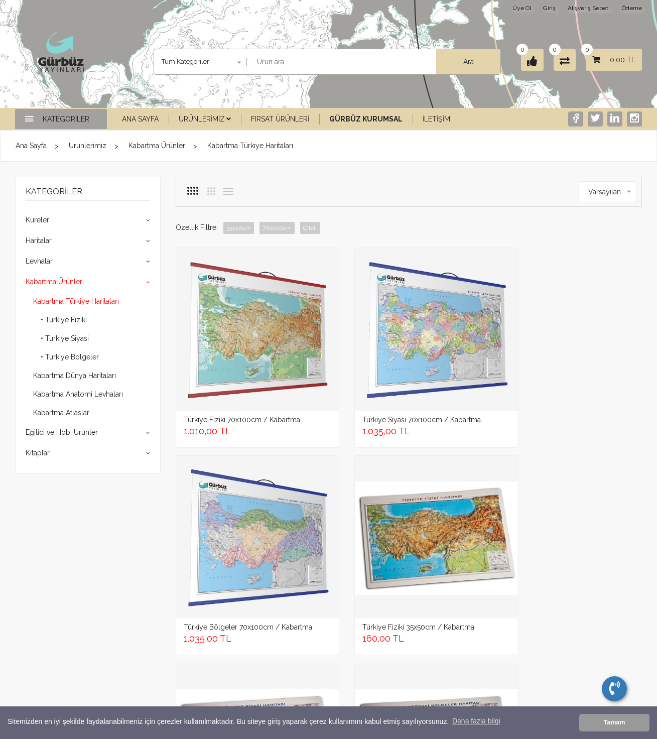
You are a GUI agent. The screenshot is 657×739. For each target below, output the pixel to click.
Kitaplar (38, 453)
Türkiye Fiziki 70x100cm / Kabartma (226, 364)
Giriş (549, 8)
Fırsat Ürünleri (280, 119)
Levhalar (39, 261)
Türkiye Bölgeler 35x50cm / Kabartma (346, 520)
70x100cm (280, 227)
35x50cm (239, 227)
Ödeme (632, 8)
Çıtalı (315, 227)
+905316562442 (77, 625)
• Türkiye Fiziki (64, 320)
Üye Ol (521, 8)
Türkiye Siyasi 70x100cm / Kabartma (347, 364)
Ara (459, 62)
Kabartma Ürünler (156, 146)
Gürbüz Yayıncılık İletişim (400, 611)
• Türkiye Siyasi (65, 338)
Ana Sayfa (140, 119)
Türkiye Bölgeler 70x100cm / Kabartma (460, 364)
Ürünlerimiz (205, 119)
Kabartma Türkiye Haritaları (250, 146)
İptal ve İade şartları (298, 637)
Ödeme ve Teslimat (298, 663)
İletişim (436, 119)
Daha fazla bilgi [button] (476, 722)
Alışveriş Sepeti (589, 8)
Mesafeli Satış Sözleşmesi (307, 650)
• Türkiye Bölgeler (70, 357)
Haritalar (39, 240)
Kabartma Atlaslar (61, 413)
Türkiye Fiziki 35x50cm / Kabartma (584, 364)
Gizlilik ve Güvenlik (297, 611)
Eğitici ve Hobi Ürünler (62, 432)
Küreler (37, 220)
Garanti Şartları (291, 624)
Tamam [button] (614, 722)
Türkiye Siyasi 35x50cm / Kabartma (224, 520)
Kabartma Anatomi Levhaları (78, 394)
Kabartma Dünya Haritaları (74, 376)
